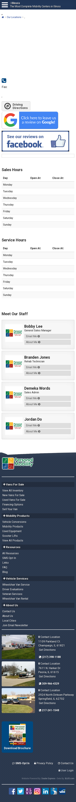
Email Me (33, 336)
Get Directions (47, 649)
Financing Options (12, 504)
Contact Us (8, 611)
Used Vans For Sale (13, 499)
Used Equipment (12, 531)
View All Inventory (12, 490)
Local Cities (9, 620)
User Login (66, 770)
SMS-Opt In (21, 763)
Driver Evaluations (12, 589)
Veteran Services (12, 594)
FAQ (4, 567)
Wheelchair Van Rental (15, 598)
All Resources (10, 553)
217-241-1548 (49, 710)
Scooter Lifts (10, 535)
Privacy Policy (43, 763)
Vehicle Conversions (14, 521)
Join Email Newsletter (15, 625)
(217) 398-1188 (50, 657)
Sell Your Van (10, 509)
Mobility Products (12, 526)
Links (5, 562)
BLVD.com (69, 778)
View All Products (12, 540)
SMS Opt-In (9, 558)
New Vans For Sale (13, 495)
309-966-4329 (49, 683)
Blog (5, 572)
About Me (33, 342)
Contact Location (49, 637)
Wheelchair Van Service (16, 584)
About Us (7, 616)
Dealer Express (48, 778)
